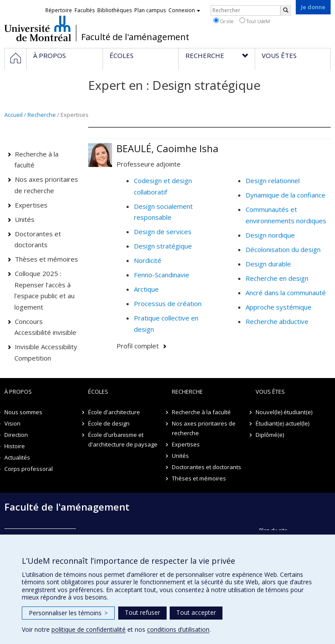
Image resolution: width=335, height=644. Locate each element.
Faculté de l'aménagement (135, 37)
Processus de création (168, 303)
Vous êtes (270, 391)
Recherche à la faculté (36, 160)
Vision (12, 423)
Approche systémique (278, 307)
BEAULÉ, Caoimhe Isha (167, 148)
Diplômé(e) (270, 435)
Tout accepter (196, 612)
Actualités (17, 457)
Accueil (13, 115)
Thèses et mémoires (46, 259)
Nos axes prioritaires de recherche (46, 185)
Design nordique (270, 235)
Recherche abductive (277, 321)
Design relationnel (273, 180)
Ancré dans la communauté (286, 292)
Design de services (162, 231)
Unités (24, 219)
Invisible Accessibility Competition (46, 352)
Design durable (268, 263)
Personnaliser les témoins (68, 613)
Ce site (223, 20)
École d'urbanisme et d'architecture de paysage (122, 439)
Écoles (98, 391)
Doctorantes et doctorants (38, 239)
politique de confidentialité (88, 629)
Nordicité (147, 260)
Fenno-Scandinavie (161, 274)
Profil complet (137, 345)
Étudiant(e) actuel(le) (282, 423)
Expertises (31, 205)
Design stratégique (163, 246)
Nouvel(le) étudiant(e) (284, 412)
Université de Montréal (37, 28)
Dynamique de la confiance (285, 195)
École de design (109, 423)
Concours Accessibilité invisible (45, 327)
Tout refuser (142, 612)
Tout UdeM (254, 20)
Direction (16, 435)
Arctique (146, 289)
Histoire (14, 446)
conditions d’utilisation (178, 629)
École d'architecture (114, 412)
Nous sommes (23, 412)
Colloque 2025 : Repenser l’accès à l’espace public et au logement (44, 290)
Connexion (184, 10)
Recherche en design (277, 278)
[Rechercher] (285, 10)
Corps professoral (28, 469)
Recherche (41, 115)
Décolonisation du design (283, 249)
